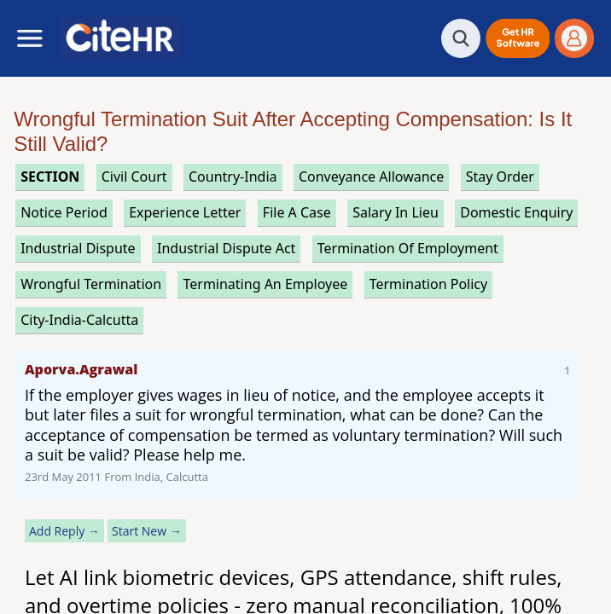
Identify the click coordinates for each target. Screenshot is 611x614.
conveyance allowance (371, 176)
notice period (64, 212)
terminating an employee (265, 284)
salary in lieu (395, 212)
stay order (500, 176)
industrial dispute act (226, 248)
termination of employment (407, 248)
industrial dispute (77, 248)
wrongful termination (90, 284)
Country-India (233, 176)
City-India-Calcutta (79, 319)
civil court (134, 176)
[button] (518, 38)
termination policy (428, 284)
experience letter (185, 212)
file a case (297, 212)
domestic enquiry (516, 212)
